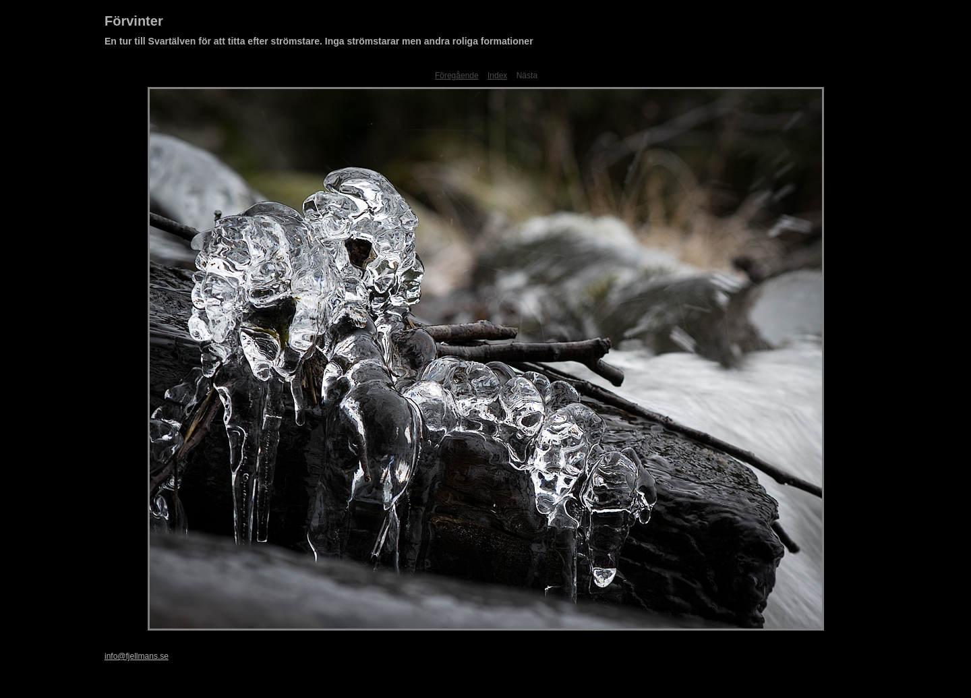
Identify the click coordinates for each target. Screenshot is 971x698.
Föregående (457, 75)
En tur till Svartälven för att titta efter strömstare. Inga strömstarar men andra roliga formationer (319, 41)
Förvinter (134, 20)
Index (497, 75)
